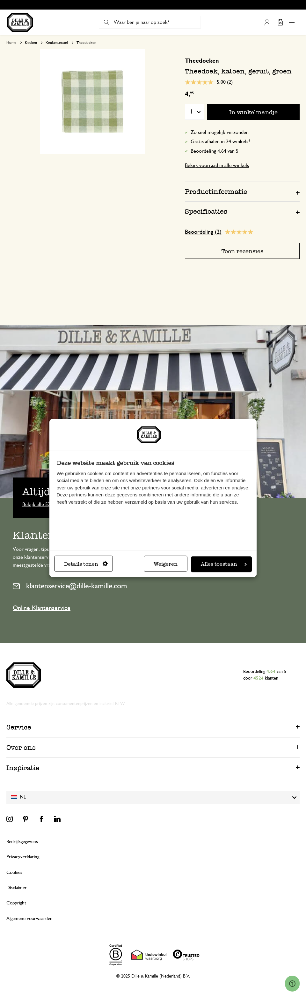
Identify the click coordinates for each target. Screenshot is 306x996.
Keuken (31, 43)
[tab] (242, 191)
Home (11, 43)
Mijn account (266, 22)
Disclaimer (16, 887)
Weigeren (166, 564)
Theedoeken (86, 43)
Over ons (21, 747)
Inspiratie (23, 768)
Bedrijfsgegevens (22, 841)
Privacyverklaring (22, 856)
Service (18, 727)
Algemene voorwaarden (29, 918)
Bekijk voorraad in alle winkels (217, 165)
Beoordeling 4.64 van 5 (214, 151)
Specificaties (206, 211)
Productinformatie (216, 192)
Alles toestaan (224, 564)
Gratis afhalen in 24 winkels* (221, 141)
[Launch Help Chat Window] (292, 984)
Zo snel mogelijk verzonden (220, 132)
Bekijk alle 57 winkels (45, 504)
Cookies (14, 872)
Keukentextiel (57, 43)
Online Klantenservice (41, 608)
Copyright (16, 903)
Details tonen (86, 564)
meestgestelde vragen (35, 565)
